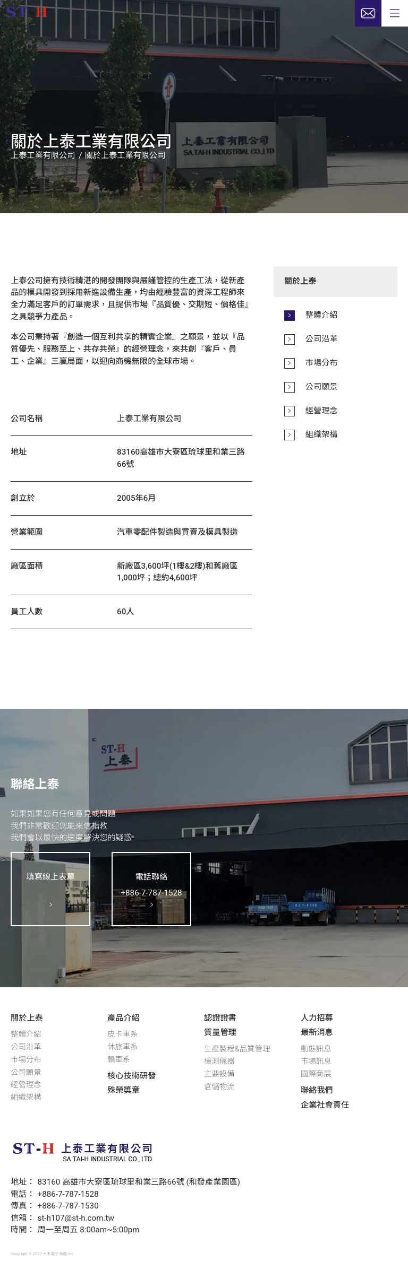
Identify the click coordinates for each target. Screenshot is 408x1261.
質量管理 (220, 1032)
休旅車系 (122, 1046)
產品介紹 (123, 1018)
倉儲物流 (219, 1086)
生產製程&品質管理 (237, 1049)
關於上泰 (27, 1018)
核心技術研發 (131, 1076)
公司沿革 (26, 1046)
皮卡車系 (122, 1034)
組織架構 (26, 1097)
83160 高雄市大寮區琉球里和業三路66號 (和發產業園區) (139, 1182)
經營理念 (26, 1084)
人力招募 (317, 1018)
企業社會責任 (325, 1105)
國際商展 (316, 1074)
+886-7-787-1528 (68, 1194)
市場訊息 (316, 1061)
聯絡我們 (317, 1090)
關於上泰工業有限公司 (125, 155)
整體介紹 (26, 1034)
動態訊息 (316, 1049)
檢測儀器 (219, 1061)
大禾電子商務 (55, 1253)
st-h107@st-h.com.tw (76, 1218)
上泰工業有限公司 (43, 155)
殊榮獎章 (123, 1090)
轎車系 (118, 1059)
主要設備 (219, 1074)
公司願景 (26, 1072)
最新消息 (317, 1032)
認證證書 (220, 1018)
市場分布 (26, 1059)
